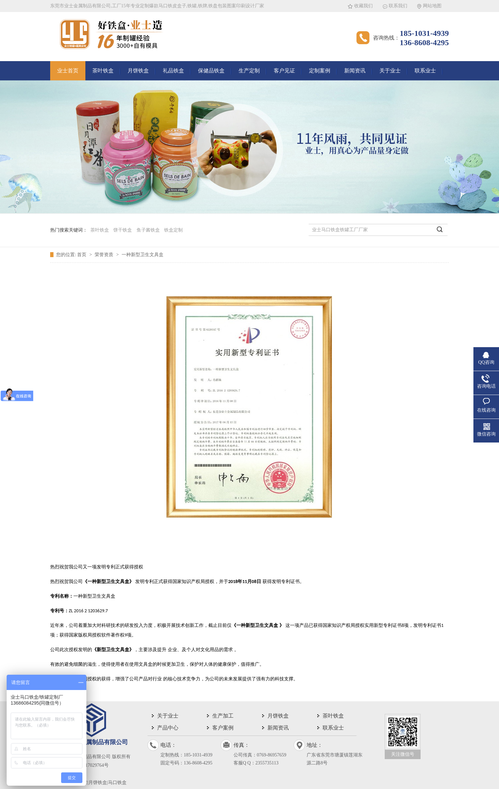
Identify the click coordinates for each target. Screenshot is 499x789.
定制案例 (319, 70)
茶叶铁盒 (103, 70)
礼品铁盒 (173, 70)
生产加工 (223, 716)
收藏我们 (363, 5)
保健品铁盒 (211, 70)
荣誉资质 (105, 254)
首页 (82, 254)
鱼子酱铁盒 (148, 230)
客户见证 (284, 70)
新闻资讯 (354, 70)
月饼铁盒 (138, 70)
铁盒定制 (173, 230)
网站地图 (432, 5)
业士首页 (67, 70)
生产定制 (249, 70)
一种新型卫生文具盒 (142, 254)
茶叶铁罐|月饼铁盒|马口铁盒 (98, 782)
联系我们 (398, 5)
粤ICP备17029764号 (89, 765)
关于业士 (390, 70)
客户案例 (223, 728)
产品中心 (167, 728)
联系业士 (425, 70)
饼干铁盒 (122, 230)
